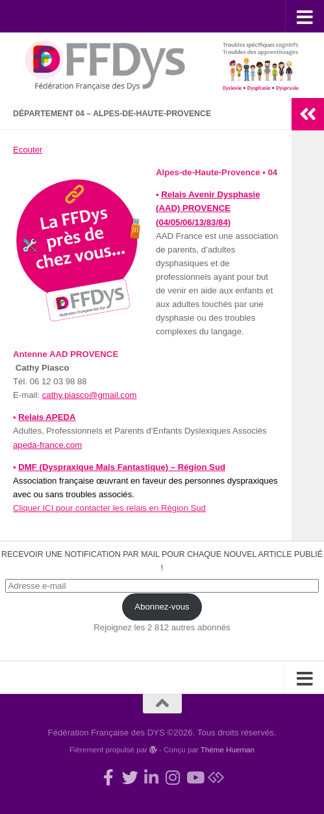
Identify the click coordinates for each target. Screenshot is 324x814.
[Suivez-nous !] (130, 777)
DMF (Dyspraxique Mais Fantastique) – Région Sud (121, 467)
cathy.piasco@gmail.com (89, 395)
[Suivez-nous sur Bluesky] (216, 777)
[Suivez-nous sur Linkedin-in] (151, 777)
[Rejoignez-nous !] (109, 777)
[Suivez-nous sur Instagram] (173, 777)
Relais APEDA (46, 417)
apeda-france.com (47, 445)
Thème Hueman (228, 749)
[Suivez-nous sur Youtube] (194, 777)
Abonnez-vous (161, 606)
